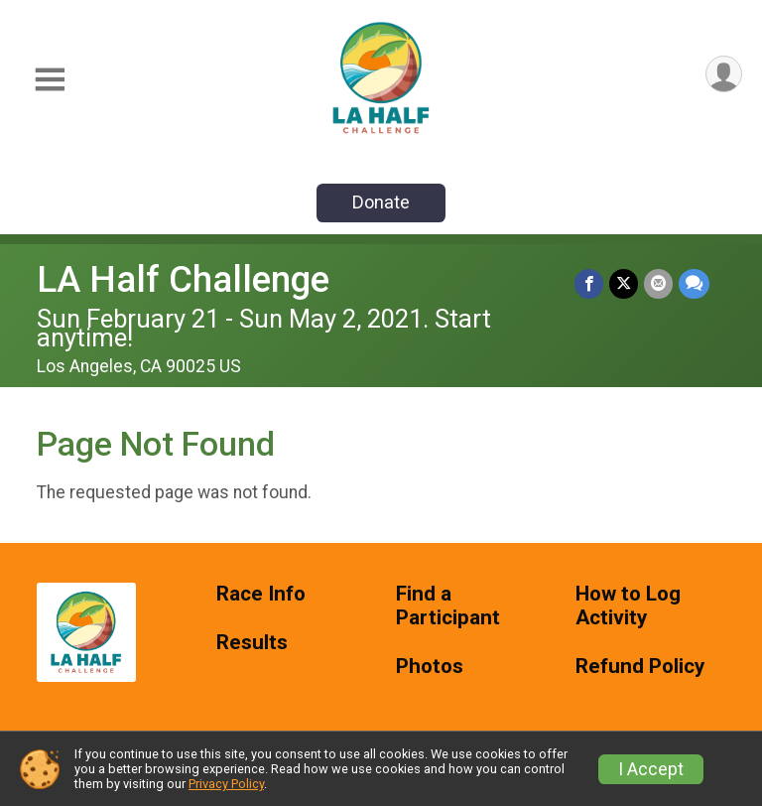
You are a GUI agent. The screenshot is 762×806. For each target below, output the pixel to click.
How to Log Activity (628, 606)
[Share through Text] (694, 283)
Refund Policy (639, 666)
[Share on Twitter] (623, 283)
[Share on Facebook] (588, 283)
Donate (381, 202)
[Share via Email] (658, 283)
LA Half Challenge (183, 279)
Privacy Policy (226, 783)
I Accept (651, 769)
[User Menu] (723, 74)
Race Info (261, 594)
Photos (429, 666)
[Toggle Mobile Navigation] (49, 80)
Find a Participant (448, 606)
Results (252, 642)
